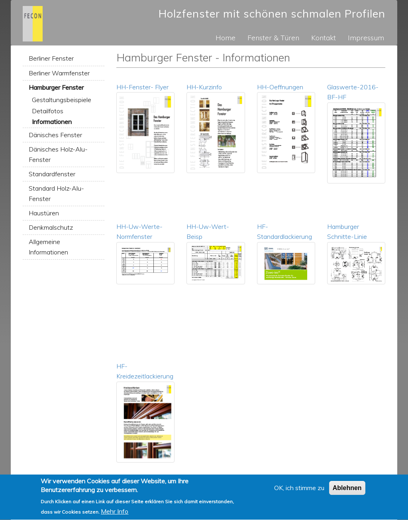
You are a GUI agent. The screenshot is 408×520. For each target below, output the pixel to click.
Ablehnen (347, 491)
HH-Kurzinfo (204, 87)
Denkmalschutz (51, 227)
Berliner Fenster (51, 58)
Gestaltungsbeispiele (61, 100)
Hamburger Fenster (56, 87)
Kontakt (323, 37)
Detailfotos (47, 111)
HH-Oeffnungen (280, 87)
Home (225, 37)
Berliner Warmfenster (59, 73)
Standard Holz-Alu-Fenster (56, 193)
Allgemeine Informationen (48, 247)
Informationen (52, 122)
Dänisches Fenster (55, 135)
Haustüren (44, 213)
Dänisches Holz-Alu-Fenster (58, 154)
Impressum (366, 37)
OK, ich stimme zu (299, 491)
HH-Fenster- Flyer (142, 87)
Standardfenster (52, 174)
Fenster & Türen (273, 37)
